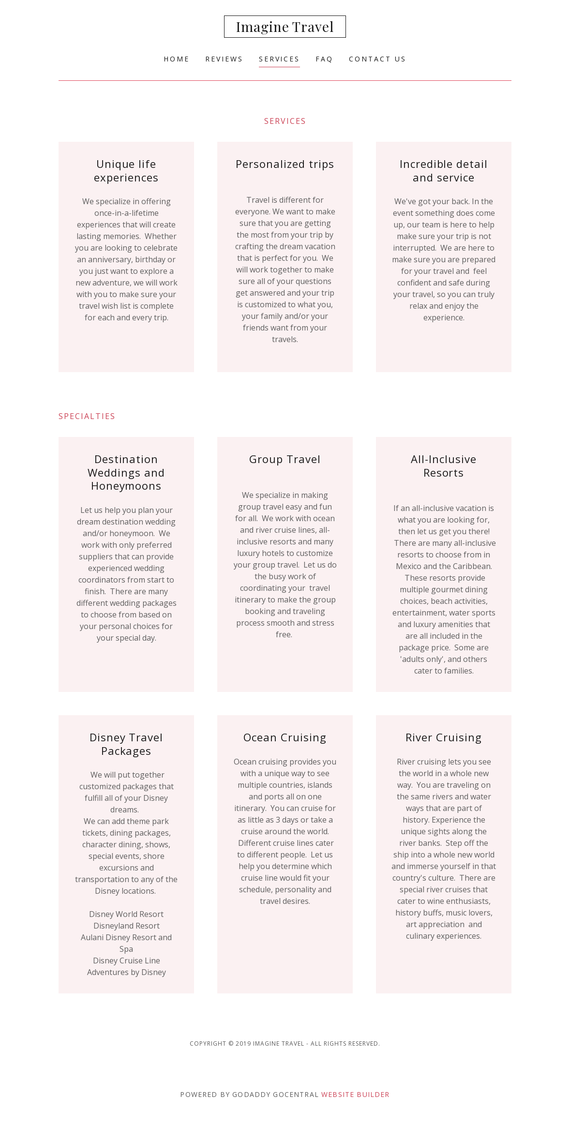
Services (279, 58)
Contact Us (377, 58)
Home (177, 58)
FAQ (324, 58)
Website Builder (355, 1094)
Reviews (224, 58)
